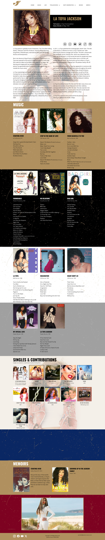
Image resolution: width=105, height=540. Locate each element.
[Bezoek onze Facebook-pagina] (18, 536)
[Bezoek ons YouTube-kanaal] (22, 536)
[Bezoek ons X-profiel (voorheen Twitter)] (26, 536)
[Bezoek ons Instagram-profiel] (14, 536)
